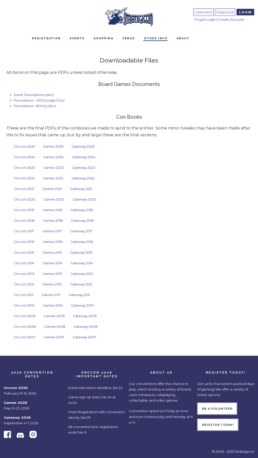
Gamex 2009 (54, 316)
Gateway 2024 (83, 157)
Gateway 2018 (82, 220)
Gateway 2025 (83, 146)
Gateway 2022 (83, 178)
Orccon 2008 (25, 326)
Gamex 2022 (53, 178)
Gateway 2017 (81, 231)
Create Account (231, 19)
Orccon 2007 (24, 337)
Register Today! (218, 425)
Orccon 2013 (24, 274)
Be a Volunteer (217, 408)
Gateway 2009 (85, 316)
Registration (46, 38)
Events (77, 38)
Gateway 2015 (81, 252)
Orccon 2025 (24, 146)
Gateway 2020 (84, 199)
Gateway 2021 (81, 189)
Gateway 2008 (86, 326)
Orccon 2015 (24, 252)
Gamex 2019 (52, 210)
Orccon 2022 (24, 178)
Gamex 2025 (53, 146)
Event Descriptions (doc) (34, 95)
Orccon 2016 (24, 242)
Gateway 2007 (84, 337)
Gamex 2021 (52, 189)
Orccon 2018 (24, 220)
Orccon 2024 (24, 157)
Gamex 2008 (54, 326)
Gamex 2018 (53, 220)
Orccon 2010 (24, 305)
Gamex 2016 (52, 242)
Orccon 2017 (24, 231)
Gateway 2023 (83, 168)
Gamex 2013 (52, 274)
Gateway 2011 (79, 295)
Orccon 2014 (24, 263)
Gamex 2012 (52, 284)
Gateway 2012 (81, 284)
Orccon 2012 (24, 284)
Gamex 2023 (53, 168)
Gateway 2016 (82, 242)
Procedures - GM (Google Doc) (39, 100)
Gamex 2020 (54, 199)
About (183, 38)
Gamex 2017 (52, 231)
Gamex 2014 (52, 263)
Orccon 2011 (23, 295)
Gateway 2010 (82, 305)
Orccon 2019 (24, 210)
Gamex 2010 (53, 305)
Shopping (103, 38)
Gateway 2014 (82, 263)
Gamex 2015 (52, 252)
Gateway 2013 (82, 274)
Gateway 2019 (82, 210)
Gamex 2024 (53, 157)
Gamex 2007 (54, 337)
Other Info (156, 38)
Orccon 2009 (25, 316)
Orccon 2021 (24, 189)
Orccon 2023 (24, 168)
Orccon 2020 (24, 199)
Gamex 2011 (51, 295)
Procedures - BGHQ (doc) (35, 106)
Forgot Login (205, 19)
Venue (128, 38)
